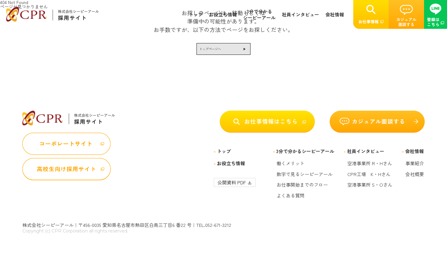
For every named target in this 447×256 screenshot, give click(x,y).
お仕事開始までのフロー (302, 189)
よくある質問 (291, 200)
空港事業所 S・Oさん (369, 189)
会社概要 (414, 178)
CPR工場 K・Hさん (369, 178)
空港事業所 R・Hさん (369, 168)
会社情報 (334, 14)
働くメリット (291, 168)
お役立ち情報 (223, 14)
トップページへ (205, 51)
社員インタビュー (300, 14)
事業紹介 (414, 168)
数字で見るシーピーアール (304, 178)
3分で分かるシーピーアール (259, 14)
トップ (196, 14)
